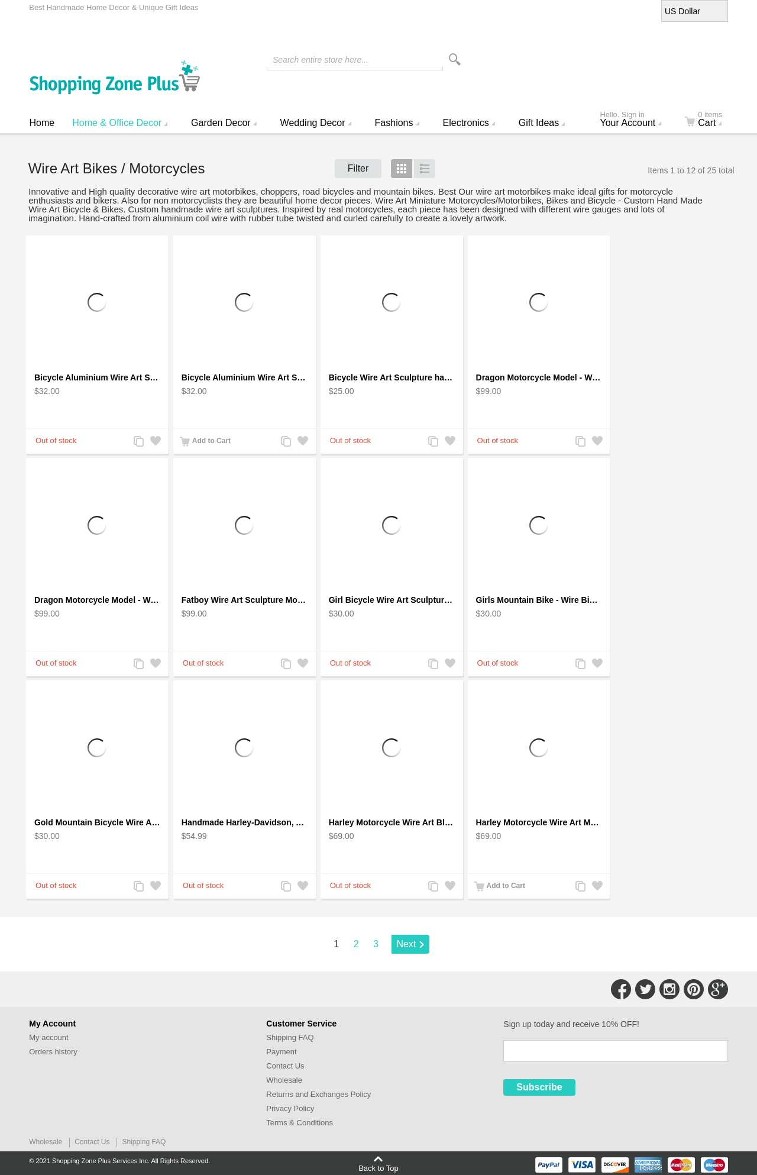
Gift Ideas (539, 123)
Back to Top (378, 1168)
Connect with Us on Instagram (669, 989)
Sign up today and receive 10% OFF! (571, 1024)
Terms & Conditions (299, 1122)
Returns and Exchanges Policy (318, 1094)
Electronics (466, 123)
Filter (358, 168)
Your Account (635, 120)
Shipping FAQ (289, 1037)
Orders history (53, 1051)
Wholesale (284, 1080)
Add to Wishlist (155, 442)
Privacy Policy (290, 1108)
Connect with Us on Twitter (645, 989)
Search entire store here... (320, 59)
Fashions (394, 123)
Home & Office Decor (116, 123)
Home (42, 123)
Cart (710, 120)
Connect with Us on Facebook (621, 989)
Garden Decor (221, 123)
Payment (281, 1051)
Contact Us (285, 1065)
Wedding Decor (312, 123)
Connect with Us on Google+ (718, 989)
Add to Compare (138, 442)
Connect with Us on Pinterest (694, 989)
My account (48, 1037)
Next (406, 944)
